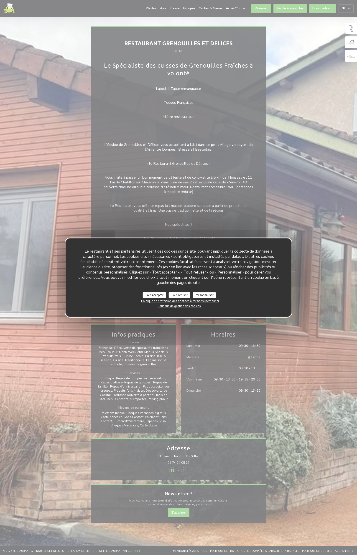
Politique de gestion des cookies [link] (179, 306)
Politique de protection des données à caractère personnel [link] (180, 301)
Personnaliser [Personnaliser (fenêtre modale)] (204, 295)
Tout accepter (154, 295)
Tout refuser (179, 295)
